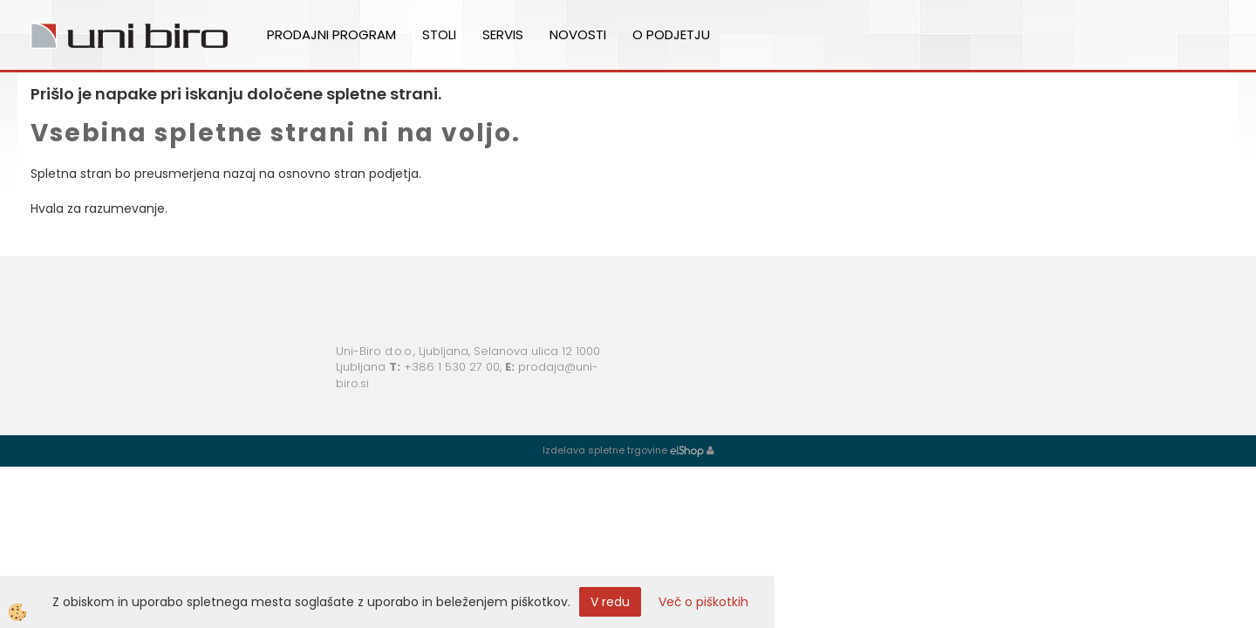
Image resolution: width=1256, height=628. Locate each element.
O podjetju (671, 34)
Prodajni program (331, 34)
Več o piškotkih (703, 602)
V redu (610, 602)
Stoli (439, 34)
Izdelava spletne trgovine (605, 450)
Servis (502, 34)
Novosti (578, 34)
